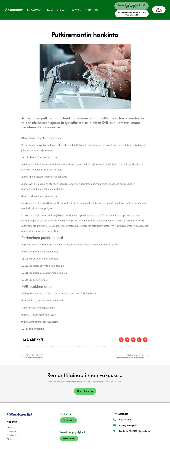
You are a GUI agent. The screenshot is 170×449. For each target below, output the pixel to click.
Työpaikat (76, 9)
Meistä (62, 10)
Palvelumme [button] (35, 10)
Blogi (50, 9)
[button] (121, 339)
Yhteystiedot (92, 9)
